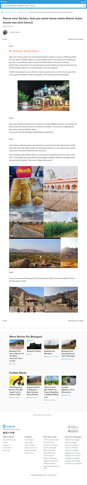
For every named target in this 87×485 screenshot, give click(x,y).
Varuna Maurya (50, 400)
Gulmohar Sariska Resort (24, 51)
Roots (30, 354)
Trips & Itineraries (30, 445)
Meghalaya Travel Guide (51, 461)
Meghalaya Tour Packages (73, 453)
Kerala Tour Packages (71, 450)
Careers (5, 442)
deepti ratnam (15, 397)
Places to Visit (29, 453)
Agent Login (6, 450)
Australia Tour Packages (72, 458)
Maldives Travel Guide (50, 458)
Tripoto (13, 364)
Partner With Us (7, 447)
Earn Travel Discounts (9, 440)
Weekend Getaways (30, 450)
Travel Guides (29, 442)
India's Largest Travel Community (11, 429)
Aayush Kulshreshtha (52, 356)
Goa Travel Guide (49, 442)
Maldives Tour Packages (72, 440)
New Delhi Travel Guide (50, 445)
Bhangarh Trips (22, 12)
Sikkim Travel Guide (49, 463)
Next (76, 349)
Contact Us (6, 445)
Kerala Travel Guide (49, 453)
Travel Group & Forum (31, 447)
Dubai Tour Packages (71, 447)
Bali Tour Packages (71, 442)
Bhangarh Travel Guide (10, 12)
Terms (45, 475)
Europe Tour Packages (72, 445)
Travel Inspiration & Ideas (51, 440)
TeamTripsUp (33, 397)
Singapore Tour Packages (72, 461)
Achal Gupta (67, 395)
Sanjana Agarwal (68, 359)
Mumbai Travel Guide (50, 447)
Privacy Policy (52, 475)
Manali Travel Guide (49, 450)
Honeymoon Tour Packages (73, 463)
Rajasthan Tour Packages (72, 455)
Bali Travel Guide (49, 455)
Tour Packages (29, 440)
